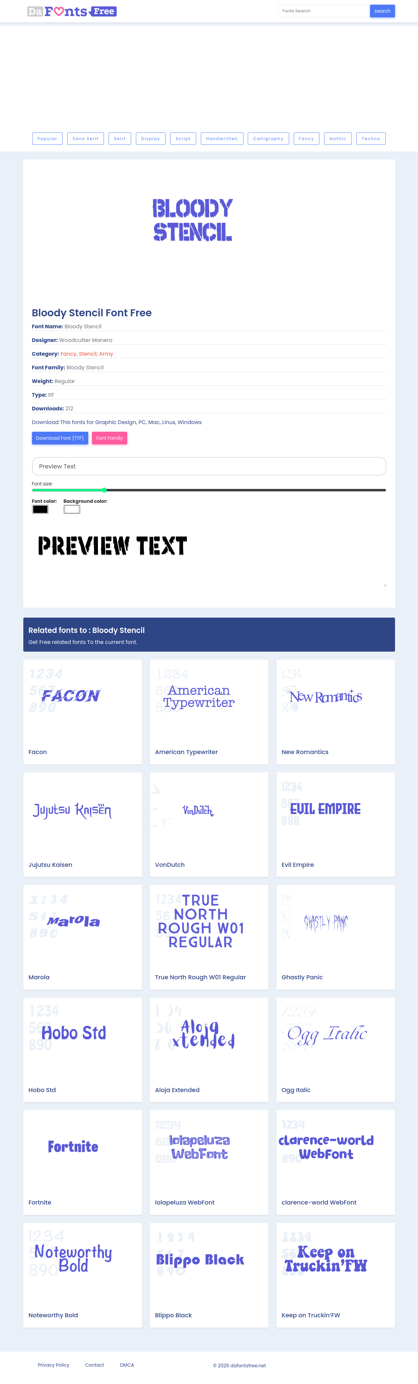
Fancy (306, 138)
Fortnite (40, 1202)
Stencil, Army (96, 354)
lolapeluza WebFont (185, 1202)
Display (151, 138)
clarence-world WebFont (319, 1202)
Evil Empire (298, 864)
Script (183, 138)
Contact (94, 1365)
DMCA (127, 1365)
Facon (38, 752)
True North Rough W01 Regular (200, 977)
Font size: (42, 483)
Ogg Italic (296, 1090)
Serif (120, 138)
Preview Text (209, 553)
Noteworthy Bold (53, 1315)
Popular (48, 138)
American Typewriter (186, 752)
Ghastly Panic (302, 977)
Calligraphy (268, 138)
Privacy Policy (54, 1365)
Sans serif (86, 138)
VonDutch (170, 864)
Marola (39, 977)
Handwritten (222, 138)
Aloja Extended (177, 1090)
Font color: (44, 501)
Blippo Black (173, 1315)
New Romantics (305, 752)
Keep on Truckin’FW (311, 1315)
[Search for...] (324, 11)
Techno (371, 138)
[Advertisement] (209, 80)
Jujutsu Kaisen (51, 864)
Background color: (86, 501)
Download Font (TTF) (60, 438)
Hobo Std (42, 1090)
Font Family (109, 438)
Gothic (337, 138)
